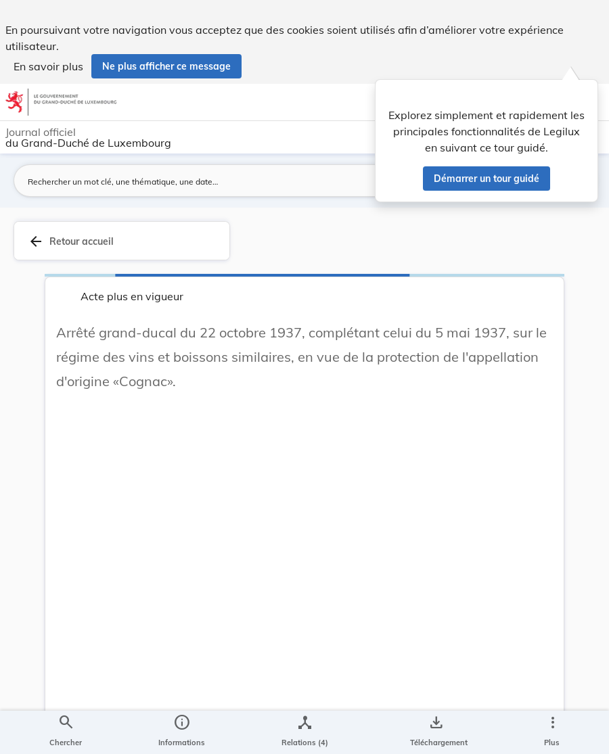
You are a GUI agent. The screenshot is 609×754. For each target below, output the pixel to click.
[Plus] (552, 732)
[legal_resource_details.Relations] (304, 732)
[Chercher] (65, 732)
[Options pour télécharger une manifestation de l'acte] (436, 732)
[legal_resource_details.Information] (181, 732)
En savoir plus (48, 66)
